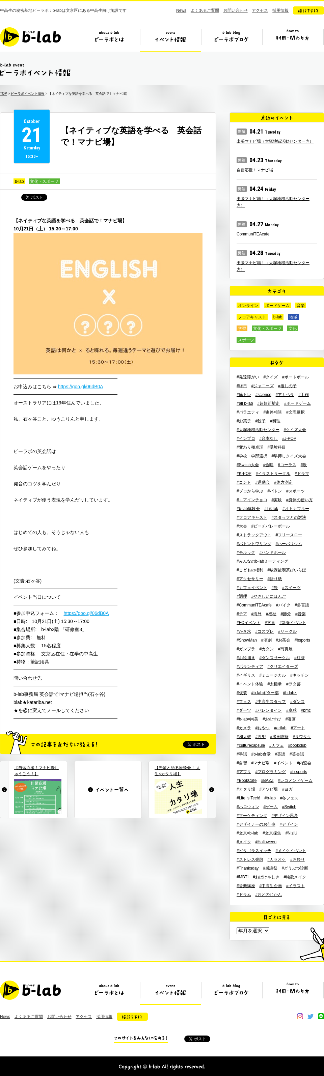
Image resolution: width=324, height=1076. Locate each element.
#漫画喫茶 (279, 736)
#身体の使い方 (299, 500)
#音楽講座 (246, 885)
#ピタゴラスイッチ (254, 850)
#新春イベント (292, 622)
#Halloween (265, 842)
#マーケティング (252, 815)
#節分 (285, 614)
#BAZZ (267, 780)
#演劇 (266, 640)
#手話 (242, 754)
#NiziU (291, 833)
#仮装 (242, 692)
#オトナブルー (295, 508)
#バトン (274, 491)
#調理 (242, 596)
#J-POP (289, 438)
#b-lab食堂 (260, 754)
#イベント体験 (250, 684)
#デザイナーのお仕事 (256, 824)
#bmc (305, 710)
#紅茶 (299, 657)
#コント (244, 482)
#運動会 (262, 482)
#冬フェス (289, 798)
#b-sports (298, 771)
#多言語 (302, 605)
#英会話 (297, 754)
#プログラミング (270, 771)
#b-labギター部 (264, 692)
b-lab (19, 181)
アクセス (260, 10)
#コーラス (287, 464)
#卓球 (291, 710)
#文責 (270, 622)
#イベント (283, 763)
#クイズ (270, 377)
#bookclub (297, 745)
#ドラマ (302, 473)
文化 (293, 328)
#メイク (244, 842)
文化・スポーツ (44, 181)
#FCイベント (249, 622)
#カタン (266, 649)
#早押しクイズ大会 (288, 456)
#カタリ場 (246, 789)
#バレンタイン (268, 710)
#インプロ (246, 438)
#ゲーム (270, 806)
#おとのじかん (268, 894)
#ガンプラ (246, 649)
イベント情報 (170, 39)
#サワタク (302, 736)
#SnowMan (247, 640)
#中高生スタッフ (270, 701)
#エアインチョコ (252, 500)
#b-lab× (290, 692)
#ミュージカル (272, 675)
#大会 (242, 526)
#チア (242, 614)
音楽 (301, 305)
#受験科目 (276, 447)
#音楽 (300, 614)
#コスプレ (264, 631)
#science (263, 394)
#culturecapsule (251, 745)
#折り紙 (274, 578)
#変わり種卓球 (250, 447)
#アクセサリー (250, 578)
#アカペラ (285, 394)
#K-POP (244, 473)
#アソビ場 (268, 789)
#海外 (256, 614)
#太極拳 (274, 684)
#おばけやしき (266, 877)
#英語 (280, 754)
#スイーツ (291, 587)
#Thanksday (248, 868)
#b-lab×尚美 (247, 719)
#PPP (260, 736)
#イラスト (295, 885)
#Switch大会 (248, 464)
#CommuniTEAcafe (254, 605)
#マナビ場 (260, 763)
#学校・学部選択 (252, 456)
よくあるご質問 (205, 10)
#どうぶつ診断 (295, 868)
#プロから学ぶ (250, 491)
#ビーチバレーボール (270, 526)
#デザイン (288, 824)
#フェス (244, 701)
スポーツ (246, 340)
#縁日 (242, 386)
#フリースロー (288, 535)
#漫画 (291, 719)
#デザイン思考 (284, 815)
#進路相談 (272, 412)
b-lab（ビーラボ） (30, 37)
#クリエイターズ (282, 666)
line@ (321, 1016)
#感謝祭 (270, 868)
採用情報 (280, 10)
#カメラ (244, 728)
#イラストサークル (273, 473)
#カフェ (276, 745)
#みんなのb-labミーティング (262, 561)
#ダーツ (244, 710)
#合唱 (268, 464)
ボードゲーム (277, 305)
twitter (310, 1016)
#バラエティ (248, 412)
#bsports (302, 640)
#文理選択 (295, 412)
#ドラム (244, 894)
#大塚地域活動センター (258, 429)
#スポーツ (295, 491)
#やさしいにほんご (268, 596)
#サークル (287, 631)
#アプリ (244, 771)
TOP (3, 93)
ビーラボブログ (231, 39)
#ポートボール (295, 377)
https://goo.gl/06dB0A (80, 386)
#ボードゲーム (297, 403)
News (181, 10)
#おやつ (262, 728)
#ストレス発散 (250, 859)
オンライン (248, 305)
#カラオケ (276, 859)
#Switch (289, 806)
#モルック (246, 552)
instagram (300, 1016)
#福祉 (271, 614)
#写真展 (285, 649)
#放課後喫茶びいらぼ (286, 570)
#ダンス (297, 701)
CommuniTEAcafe (253, 234)
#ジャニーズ (262, 386)
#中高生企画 (270, 885)
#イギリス (246, 675)
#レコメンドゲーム (295, 780)
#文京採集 (272, 833)
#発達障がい (248, 377)
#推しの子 (287, 386)
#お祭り (297, 859)
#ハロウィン (248, 806)
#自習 (242, 763)
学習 (242, 328)
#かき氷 (244, 631)
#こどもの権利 (250, 570)
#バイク (283, 605)
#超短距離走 (268, 403)
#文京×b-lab (247, 833)
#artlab (280, 728)
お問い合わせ (235, 10)
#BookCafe (246, 780)
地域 (293, 317)
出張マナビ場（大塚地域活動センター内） (275, 141)
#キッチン (299, 675)
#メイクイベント (290, 850)
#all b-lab (245, 403)
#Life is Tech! (248, 798)
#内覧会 (304, 763)
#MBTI (242, 877)
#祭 (274, 587)
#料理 (275, 421)
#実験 (276, 500)
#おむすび (272, 719)
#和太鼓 (244, 736)
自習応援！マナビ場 (255, 170)
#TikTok (271, 508)
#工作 (303, 394)
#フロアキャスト (252, 517)
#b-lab (270, 798)
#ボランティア (250, 666)
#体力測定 (283, 482)
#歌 (304, 464)
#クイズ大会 (295, 429)
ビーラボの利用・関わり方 (292, 39)
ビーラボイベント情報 (28, 93)
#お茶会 (283, 640)
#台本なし (268, 438)
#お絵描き (246, 657)
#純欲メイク (295, 877)
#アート (298, 728)
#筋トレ (244, 394)
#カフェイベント (252, 587)
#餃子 (260, 421)
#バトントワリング (254, 543)
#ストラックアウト (254, 535)
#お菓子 (244, 421)
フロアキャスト (252, 317)
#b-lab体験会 (248, 508)
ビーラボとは (109, 39)
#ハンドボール (272, 552)
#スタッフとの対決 (288, 517)
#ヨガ (287, 789)
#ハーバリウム (288, 543)
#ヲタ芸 (293, 684)
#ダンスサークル (274, 657)
